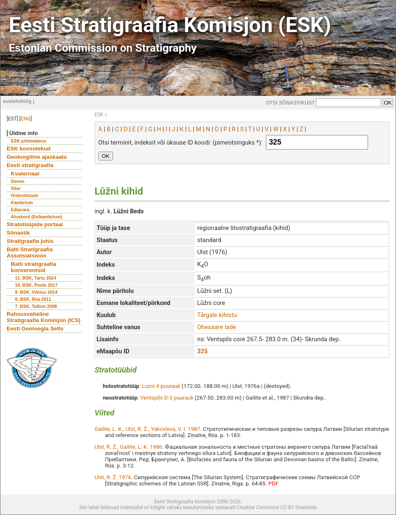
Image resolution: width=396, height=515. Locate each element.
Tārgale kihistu (217, 315)
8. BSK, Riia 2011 (33, 299)
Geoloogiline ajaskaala (37, 157)
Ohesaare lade (216, 327)
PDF (273, 483)
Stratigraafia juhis (30, 241)
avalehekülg (17, 101)
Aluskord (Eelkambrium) (36, 216)
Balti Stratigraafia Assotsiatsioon (30, 252)
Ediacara (20, 209)
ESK (99, 115)
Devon (18, 181)
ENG (26, 119)
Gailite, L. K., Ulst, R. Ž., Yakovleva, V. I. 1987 (148, 429)
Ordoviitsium (24, 195)
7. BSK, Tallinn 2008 (36, 306)
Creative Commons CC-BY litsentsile (277, 507)
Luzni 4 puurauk (161, 386)
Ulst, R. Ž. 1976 (113, 477)
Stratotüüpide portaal (35, 224)
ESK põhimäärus (28, 140)
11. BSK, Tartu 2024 (35, 277)
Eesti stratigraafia (30, 165)
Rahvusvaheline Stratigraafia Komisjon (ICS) (43, 317)
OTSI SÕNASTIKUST (290, 103)
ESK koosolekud (28, 148)
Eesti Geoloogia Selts (35, 328)
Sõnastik (18, 233)
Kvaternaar (25, 173)
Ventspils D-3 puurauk (166, 398)
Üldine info (23, 133)
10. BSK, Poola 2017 (36, 285)
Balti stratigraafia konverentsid (33, 267)
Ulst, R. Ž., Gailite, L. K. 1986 (128, 447)
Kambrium (22, 202)
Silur (16, 188)
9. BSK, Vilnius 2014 (36, 292)
